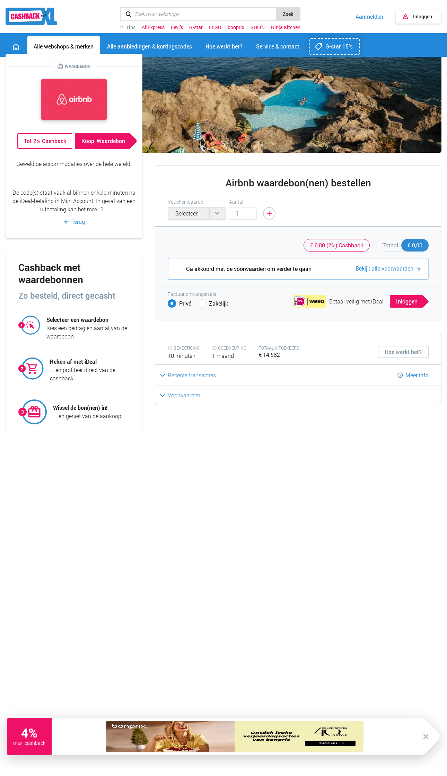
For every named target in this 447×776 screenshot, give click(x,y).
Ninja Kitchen (285, 27)
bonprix (236, 27)
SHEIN (258, 27)
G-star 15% (339, 46)
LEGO (215, 27)
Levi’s (177, 27)
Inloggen (422, 16)
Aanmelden (369, 16)
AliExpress (153, 27)
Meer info (417, 375)
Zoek (288, 14)
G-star (196, 27)
